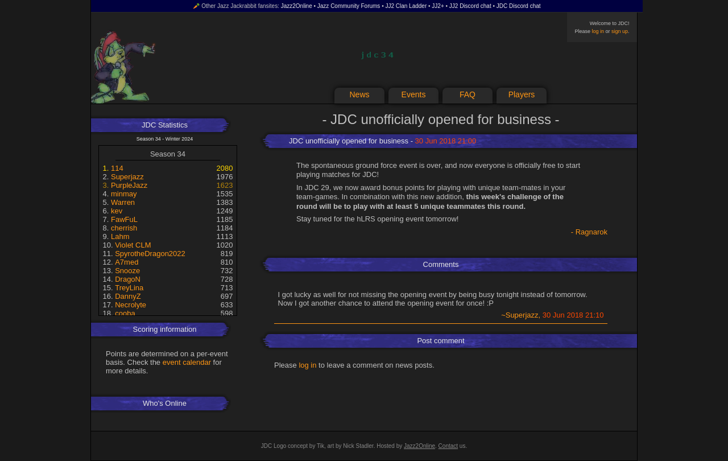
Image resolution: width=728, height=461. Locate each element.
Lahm (120, 236)
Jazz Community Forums (348, 6)
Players (521, 94)
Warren (123, 202)
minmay (124, 194)
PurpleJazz (129, 185)
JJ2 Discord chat (470, 6)
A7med (126, 262)
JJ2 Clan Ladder (406, 6)
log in (598, 31)
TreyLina (129, 287)
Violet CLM (133, 245)
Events (414, 94)
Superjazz (127, 176)
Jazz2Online (296, 6)
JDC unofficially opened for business (348, 141)
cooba (125, 313)
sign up (619, 31)
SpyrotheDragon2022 (150, 253)
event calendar (187, 362)
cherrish (124, 228)
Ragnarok (591, 232)
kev (116, 211)
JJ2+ (438, 6)
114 (117, 168)
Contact (448, 446)
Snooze (127, 270)
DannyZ (128, 296)
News (359, 94)
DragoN (127, 279)
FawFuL (124, 219)
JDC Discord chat (519, 6)
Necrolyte (130, 305)
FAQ (467, 94)
